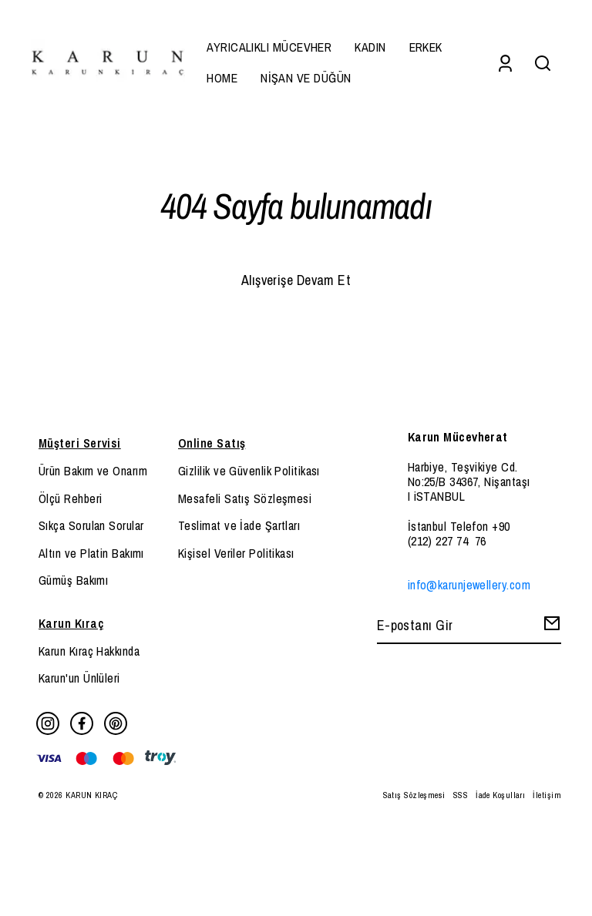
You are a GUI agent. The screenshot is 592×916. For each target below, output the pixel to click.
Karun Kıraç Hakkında (89, 651)
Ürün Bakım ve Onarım (93, 470)
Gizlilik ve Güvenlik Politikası (249, 470)
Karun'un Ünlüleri (79, 677)
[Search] (542, 63)
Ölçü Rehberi (70, 498)
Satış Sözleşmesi (414, 795)
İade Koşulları (500, 795)
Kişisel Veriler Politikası (236, 553)
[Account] (505, 63)
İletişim (547, 795)
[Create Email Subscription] (549, 627)
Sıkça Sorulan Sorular (91, 525)
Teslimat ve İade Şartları (239, 525)
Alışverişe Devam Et (296, 280)
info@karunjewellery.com (469, 584)
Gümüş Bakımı (73, 580)
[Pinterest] (115, 723)
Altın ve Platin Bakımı (91, 553)
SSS (460, 795)
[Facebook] (81, 723)
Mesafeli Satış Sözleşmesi (244, 498)
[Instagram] (47, 723)
